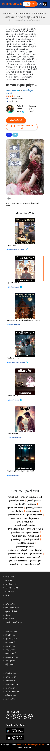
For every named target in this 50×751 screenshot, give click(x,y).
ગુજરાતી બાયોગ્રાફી (18, 536)
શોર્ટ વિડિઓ (9, 619)
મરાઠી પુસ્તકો (10, 642)
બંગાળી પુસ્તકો (10, 653)
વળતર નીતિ (9, 591)
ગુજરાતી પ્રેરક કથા (34, 501)
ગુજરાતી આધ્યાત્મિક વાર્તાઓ (31, 497)
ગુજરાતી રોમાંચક (36, 550)
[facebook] (8, 716)
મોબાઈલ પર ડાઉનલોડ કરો (22, 127)
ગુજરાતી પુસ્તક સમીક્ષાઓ (17, 550)
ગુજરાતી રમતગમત (17, 557)
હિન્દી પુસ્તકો (10, 635)
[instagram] (14, 716)
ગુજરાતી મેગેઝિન (17, 511)
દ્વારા (8, 249)
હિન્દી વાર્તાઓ (10, 673)
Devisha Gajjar (16, 438)
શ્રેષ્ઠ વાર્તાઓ (10, 604)
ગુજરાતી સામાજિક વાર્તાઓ (25, 525)
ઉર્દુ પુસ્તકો (9, 664)
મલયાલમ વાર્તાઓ (12, 692)
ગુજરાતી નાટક (15, 518)
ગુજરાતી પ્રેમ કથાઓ (32, 518)
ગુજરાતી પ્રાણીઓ (33, 557)
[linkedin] (30, 716)
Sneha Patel (12, 90)
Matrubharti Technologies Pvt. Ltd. (31, 745)
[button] (28, 4)
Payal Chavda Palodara (19, 249)
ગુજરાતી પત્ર (16, 539)
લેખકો (7, 615)
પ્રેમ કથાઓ (31, 110)
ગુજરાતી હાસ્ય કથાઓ (34, 508)
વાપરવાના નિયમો (11, 588)
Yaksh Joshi (16, 287)
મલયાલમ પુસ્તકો (12, 657)
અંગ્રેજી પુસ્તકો (11, 631)
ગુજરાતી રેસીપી (33, 536)
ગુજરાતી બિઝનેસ (35, 554)
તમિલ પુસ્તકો (10, 646)
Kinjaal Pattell (14, 475)
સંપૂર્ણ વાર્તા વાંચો (16, 120)
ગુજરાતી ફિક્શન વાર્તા (16, 501)
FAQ (7, 595)
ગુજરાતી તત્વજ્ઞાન (17, 532)
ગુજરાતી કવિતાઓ (32, 511)
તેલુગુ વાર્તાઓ (10, 699)
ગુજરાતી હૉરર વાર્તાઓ (31, 539)
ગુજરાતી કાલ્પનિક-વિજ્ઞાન (17, 554)
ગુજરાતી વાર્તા (13, 497)
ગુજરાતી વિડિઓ (11, 611)
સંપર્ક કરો (9, 580)
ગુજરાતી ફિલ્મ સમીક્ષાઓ (25, 543)
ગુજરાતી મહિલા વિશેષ (34, 515)
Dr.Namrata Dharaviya (19, 362)
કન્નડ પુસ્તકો (10, 661)
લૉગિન (42, 4)
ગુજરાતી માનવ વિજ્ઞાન (34, 529)
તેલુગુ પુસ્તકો (10, 650)
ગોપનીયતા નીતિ (11, 584)
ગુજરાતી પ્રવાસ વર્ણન (16, 515)
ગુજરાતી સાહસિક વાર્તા (15, 529)
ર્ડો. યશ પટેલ (16, 400)
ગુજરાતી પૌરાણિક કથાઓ (25, 547)
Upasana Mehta (15, 325)
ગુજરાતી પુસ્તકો (11, 639)
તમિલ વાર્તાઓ (10, 695)
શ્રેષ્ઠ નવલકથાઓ (12, 608)
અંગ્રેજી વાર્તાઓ (11, 684)
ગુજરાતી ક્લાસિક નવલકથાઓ (25, 504)
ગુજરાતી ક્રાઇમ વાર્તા (32, 564)
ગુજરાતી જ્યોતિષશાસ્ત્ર (18, 561)
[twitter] (19, 716)
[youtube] (25, 716)
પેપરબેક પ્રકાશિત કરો (13, 622)
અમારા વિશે (9, 577)
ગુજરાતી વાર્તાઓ (11, 677)
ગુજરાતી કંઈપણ (16, 564)
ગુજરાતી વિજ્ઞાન (35, 561)
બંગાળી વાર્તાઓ (11, 688)
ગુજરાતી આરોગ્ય (32, 532)
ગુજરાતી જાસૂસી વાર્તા (25, 522)
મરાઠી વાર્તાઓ (10, 681)
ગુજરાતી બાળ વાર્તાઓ (15, 508)
